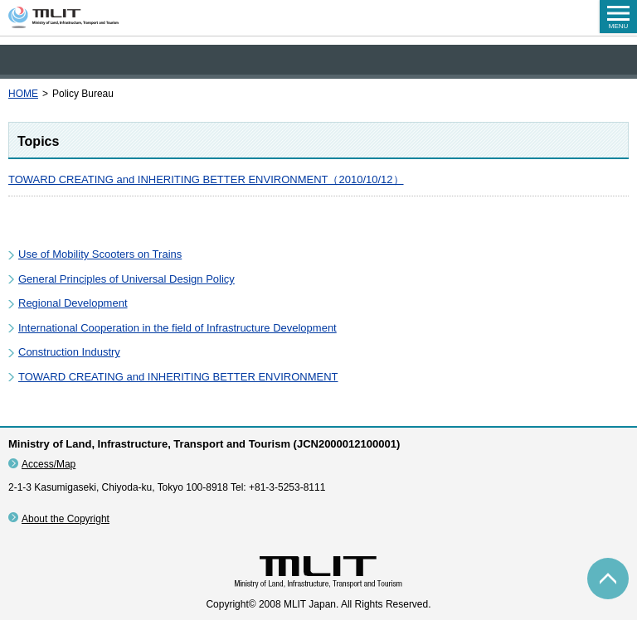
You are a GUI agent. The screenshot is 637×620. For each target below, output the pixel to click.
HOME (23, 93)
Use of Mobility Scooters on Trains (100, 254)
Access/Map (48, 464)
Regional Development (73, 303)
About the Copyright (65, 519)
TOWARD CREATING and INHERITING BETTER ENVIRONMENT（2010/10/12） (206, 179)
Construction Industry (69, 352)
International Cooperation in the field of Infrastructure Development (177, 328)
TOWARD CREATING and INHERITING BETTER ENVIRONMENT (178, 377)
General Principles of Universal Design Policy (126, 279)
